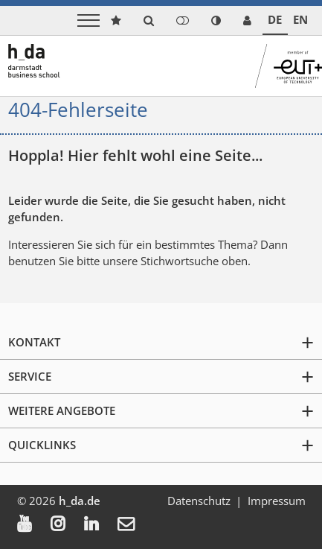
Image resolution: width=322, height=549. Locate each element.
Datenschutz (199, 500)
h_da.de (79, 500)
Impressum (277, 500)
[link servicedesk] (247, 20)
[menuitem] (34, 525)
